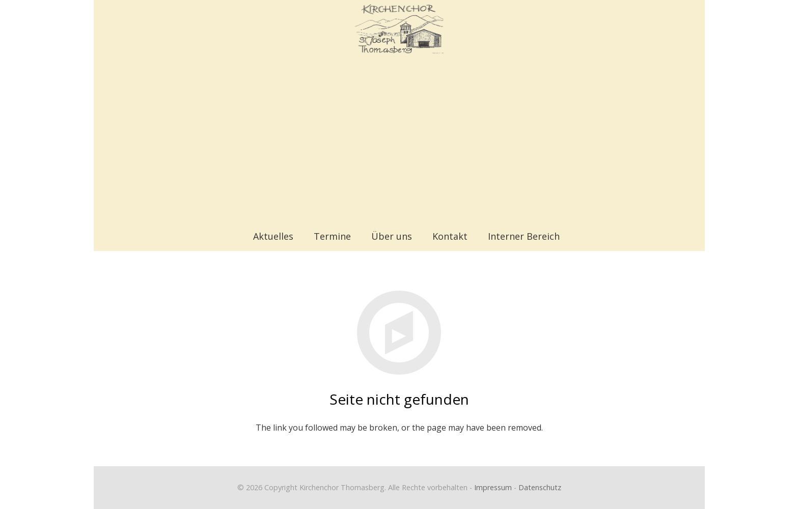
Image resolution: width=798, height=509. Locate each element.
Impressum (493, 487)
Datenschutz (539, 487)
